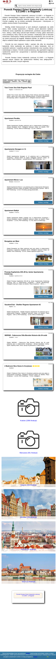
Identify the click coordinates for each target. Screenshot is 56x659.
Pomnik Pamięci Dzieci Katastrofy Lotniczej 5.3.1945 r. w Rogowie (28, 595)
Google (28, 653)
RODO (35, 656)
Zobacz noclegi (43, 110)
